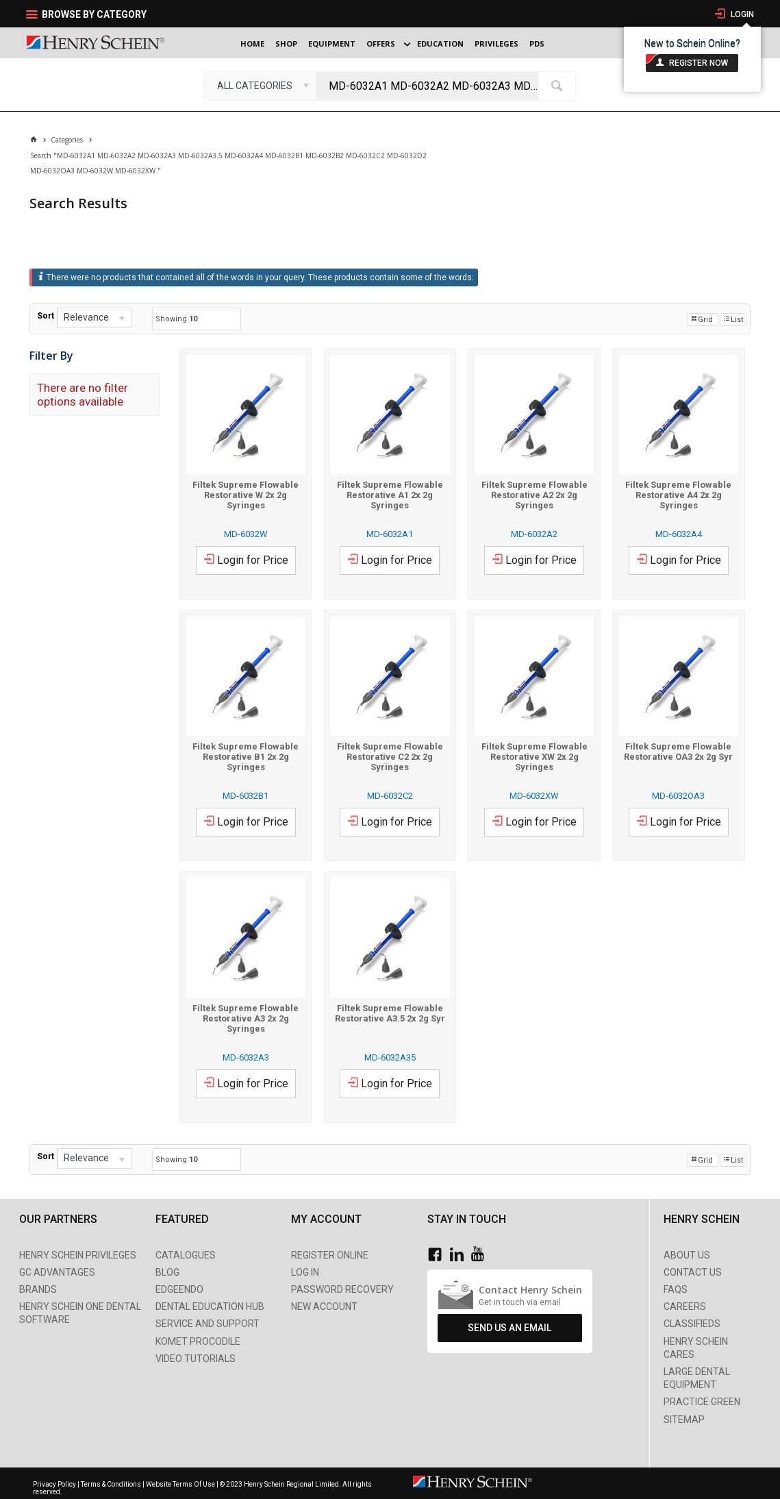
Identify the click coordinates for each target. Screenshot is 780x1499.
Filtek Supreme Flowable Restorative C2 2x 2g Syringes (390, 756)
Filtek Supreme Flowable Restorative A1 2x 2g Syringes (390, 495)
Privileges (496, 43)
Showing (176, 318)
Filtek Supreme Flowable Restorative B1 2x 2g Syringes (245, 756)
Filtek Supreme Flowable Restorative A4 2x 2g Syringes (678, 495)
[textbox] (430, 85)
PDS (536, 43)
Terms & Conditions (111, 1484)
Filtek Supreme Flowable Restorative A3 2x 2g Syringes (245, 1018)
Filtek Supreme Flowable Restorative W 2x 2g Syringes (245, 495)
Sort (45, 316)
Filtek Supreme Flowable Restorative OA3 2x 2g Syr (678, 751)
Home (252, 43)
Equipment (331, 43)
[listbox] (260, 85)
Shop (286, 43)
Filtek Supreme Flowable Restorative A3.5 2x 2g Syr (390, 1013)
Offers (380, 43)
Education (440, 43)
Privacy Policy (55, 1484)
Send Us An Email (509, 1327)
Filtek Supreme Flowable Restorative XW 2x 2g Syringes (534, 756)
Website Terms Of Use (180, 1484)
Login (741, 14)
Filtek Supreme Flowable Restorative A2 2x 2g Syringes (534, 495)
